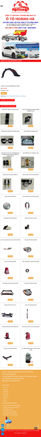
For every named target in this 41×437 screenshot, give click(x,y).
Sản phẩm (5, 391)
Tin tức (4, 398)
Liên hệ (4, 400)
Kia (20, 96)
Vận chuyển (6, 395)
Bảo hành (5, 397)
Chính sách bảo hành (8, 409)
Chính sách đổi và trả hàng (9, 411)
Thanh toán (5, 393)
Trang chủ (5, 387)
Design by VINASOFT (22, 433)
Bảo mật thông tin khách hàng (10, 413)
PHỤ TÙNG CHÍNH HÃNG (13, 96)
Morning (24, 96)
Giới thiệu (5, 389)
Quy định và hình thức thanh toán (11, 407)
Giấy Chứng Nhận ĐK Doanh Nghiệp (11, 405)
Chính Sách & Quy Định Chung (10, 414)
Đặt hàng (4, 93)
